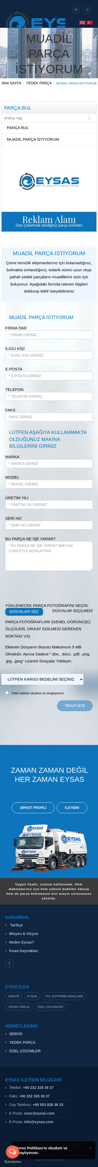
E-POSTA (13, 369)
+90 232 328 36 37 (38, 1087)
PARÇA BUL (18, 127)
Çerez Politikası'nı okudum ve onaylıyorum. (41, 1150)
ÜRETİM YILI (16, 498)
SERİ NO (13, 518)
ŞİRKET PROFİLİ (33, 808)
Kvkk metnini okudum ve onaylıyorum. (38, 693)
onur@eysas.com (39, 1113)
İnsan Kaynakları (23, 951)
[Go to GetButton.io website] (12, 1161)
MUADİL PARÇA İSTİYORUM (33, 139)
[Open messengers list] (12, 1151)
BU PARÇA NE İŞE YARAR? (30, 539)
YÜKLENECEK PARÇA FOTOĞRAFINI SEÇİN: (47, 605)
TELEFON (14, 389)
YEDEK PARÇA (22, 1042)
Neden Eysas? (21, 942)
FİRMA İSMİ (16, 328)
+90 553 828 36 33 (48, 1105)
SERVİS (15, 1034)
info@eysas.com (38, 1122)
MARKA (12, 456)
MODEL (12, 477)
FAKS (10, 410)
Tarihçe (16, 925)
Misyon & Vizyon (23, 934)
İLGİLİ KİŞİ (15, 348)
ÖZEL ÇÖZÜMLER (25, 1051)
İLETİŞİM (72, 808)
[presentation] (45, 586)
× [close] (90, 1147)
